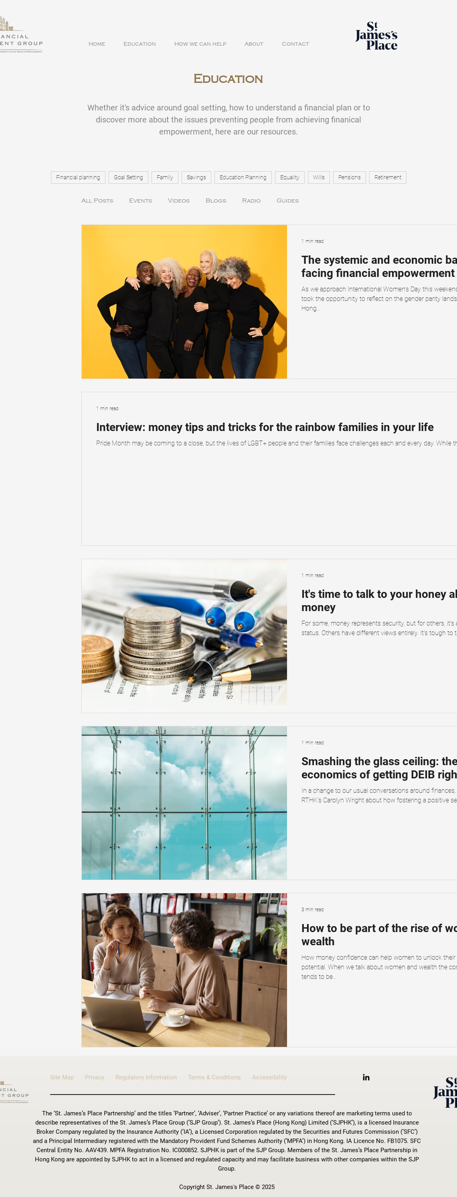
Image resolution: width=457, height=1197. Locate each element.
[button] (139, 40)
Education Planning (243, 177)
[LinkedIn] (366, 1077)
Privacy (94, 1077)
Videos (179, 200)
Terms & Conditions (220, 1077)
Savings (196, 177)
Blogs (216, 200)
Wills (319, 177)
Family (165, 177)
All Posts (97, 200)
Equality (289, 177)
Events (140, 200)
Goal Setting (128, 177)
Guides (288, 200)
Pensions (349, 177)
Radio (251, 200)
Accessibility (269, 1077)
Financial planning (78, 177)
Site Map (67, 1077)
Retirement (387, 177)
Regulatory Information (151, 1077)
